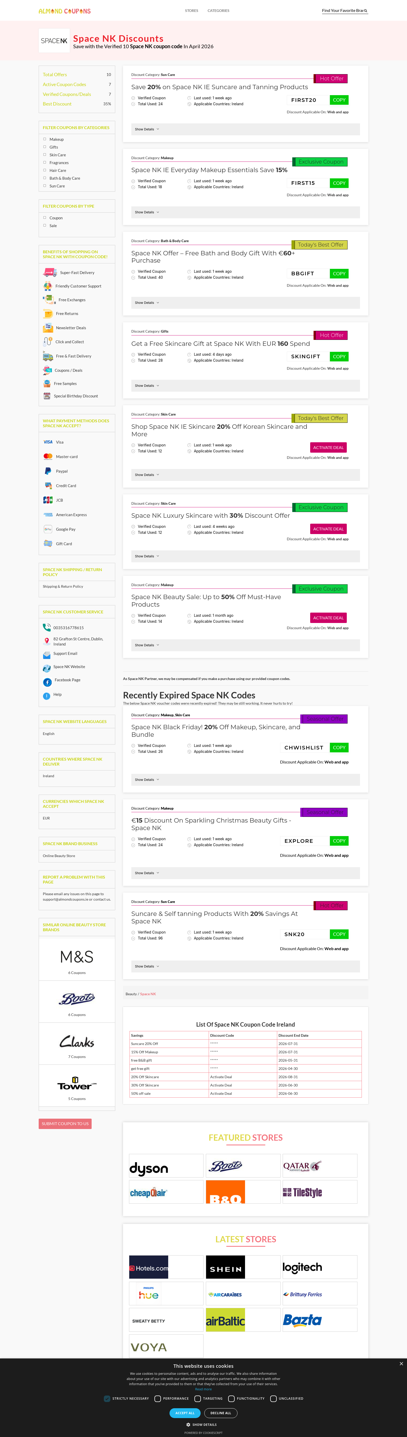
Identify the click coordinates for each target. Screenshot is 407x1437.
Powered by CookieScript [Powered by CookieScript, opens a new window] (204, 1433)
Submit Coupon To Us (65, 1123)
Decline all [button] (221, 1413)
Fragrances (59, 162)
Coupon (56, 217)
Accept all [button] (185, 1413)
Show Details (147, 129)
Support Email (65, 653)
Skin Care (58, 154)
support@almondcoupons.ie (65, 899)
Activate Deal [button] (328, 447)
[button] (203, 1424)
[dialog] (203, 1397)
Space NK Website (69, 666)
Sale (53, 225)
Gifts (54, 147)
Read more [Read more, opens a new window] (203, 1389)
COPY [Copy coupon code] (339, 100)
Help (57, 694)
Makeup (57, 139)
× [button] (401, 1364)
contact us (101, 899)
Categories (218, 10)
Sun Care (57, 186)
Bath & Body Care (65, 178)
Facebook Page (67, 679)
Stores (191, 10)
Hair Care (58, 170)
